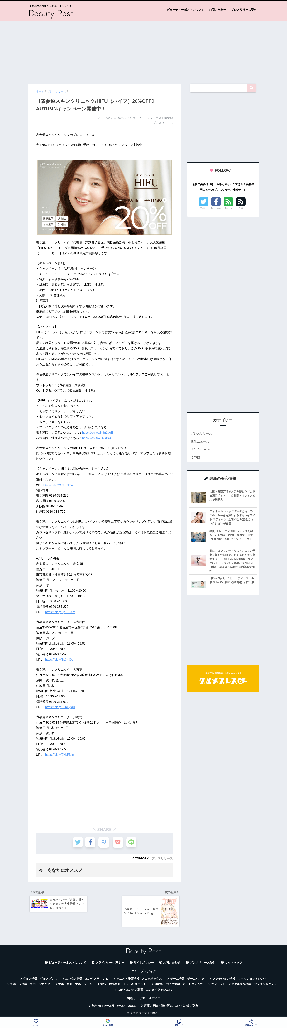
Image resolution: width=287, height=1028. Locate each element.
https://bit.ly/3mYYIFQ (58, 484)
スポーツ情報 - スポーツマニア (30, 985)
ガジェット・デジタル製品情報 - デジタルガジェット (245, 985)
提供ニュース (200, 442)
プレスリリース (162, 858)
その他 (195, 457)
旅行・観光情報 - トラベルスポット (123, 985)
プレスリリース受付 (244, 9)
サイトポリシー (144, 963)
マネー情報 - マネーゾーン (75, 985)
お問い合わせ (217, 9)
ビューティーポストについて (185, 9)
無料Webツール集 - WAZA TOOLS (114, 1006)
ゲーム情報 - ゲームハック (187, 979)
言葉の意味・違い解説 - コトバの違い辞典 (171, 1006)
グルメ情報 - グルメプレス (40, 979)
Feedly (228, 208)
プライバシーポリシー (109, 963)
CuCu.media (202, 449)
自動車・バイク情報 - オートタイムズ (178, 985)
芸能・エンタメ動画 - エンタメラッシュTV (144, 990)
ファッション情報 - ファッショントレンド (239, 979)
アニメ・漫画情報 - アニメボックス (139, 979)
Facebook (216, 208)
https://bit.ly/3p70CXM (60, 612)
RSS (241, 208)
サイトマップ (233, 963)
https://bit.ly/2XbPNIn (59, 754)
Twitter (203, 208)
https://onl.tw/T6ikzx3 (96, 438)
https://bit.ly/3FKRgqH (60, 707)
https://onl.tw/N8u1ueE (97, 432)
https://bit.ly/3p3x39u (59, 659)
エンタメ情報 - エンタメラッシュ (86, 979)
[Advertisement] (143, 50)
